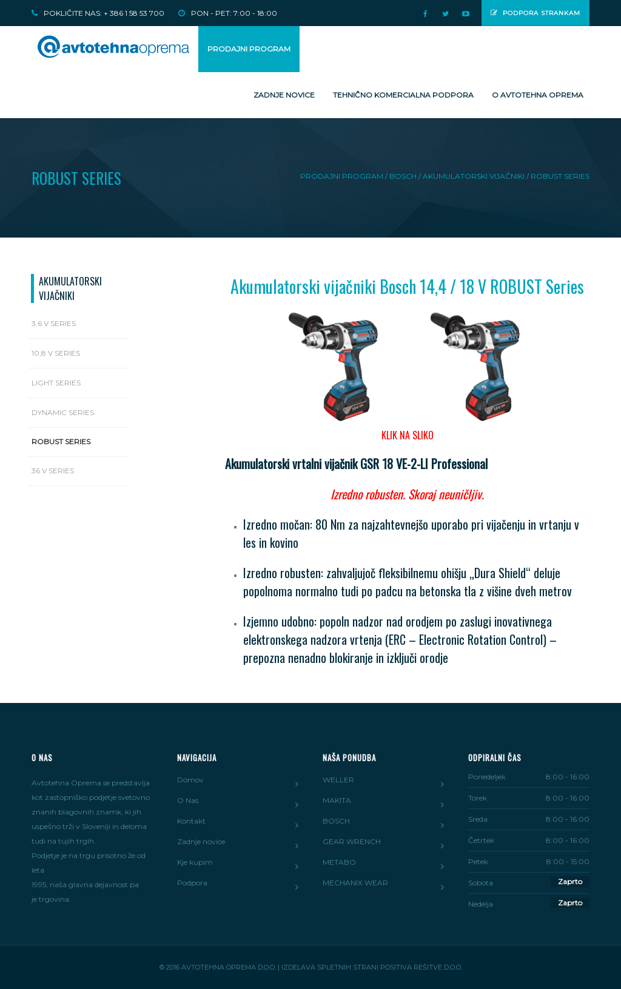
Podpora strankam (535, 13)
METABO (339, 862)
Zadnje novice (284, 94)
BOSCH (336, 820)
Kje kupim (195, 862)
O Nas (187, 800)
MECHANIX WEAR (355, 882)
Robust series (61, 441)
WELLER (338, 779)
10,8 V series (56, 353)
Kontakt (191, 820)
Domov (190, 779)
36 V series (53, 470)
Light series (56, 382)
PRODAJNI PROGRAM (248, 48)
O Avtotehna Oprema (537, 94)
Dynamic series (63, 412)
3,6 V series (54, 323)
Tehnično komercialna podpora (403, 94)
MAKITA (337, 800)
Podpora (192, 882)
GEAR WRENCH (352, 841)
